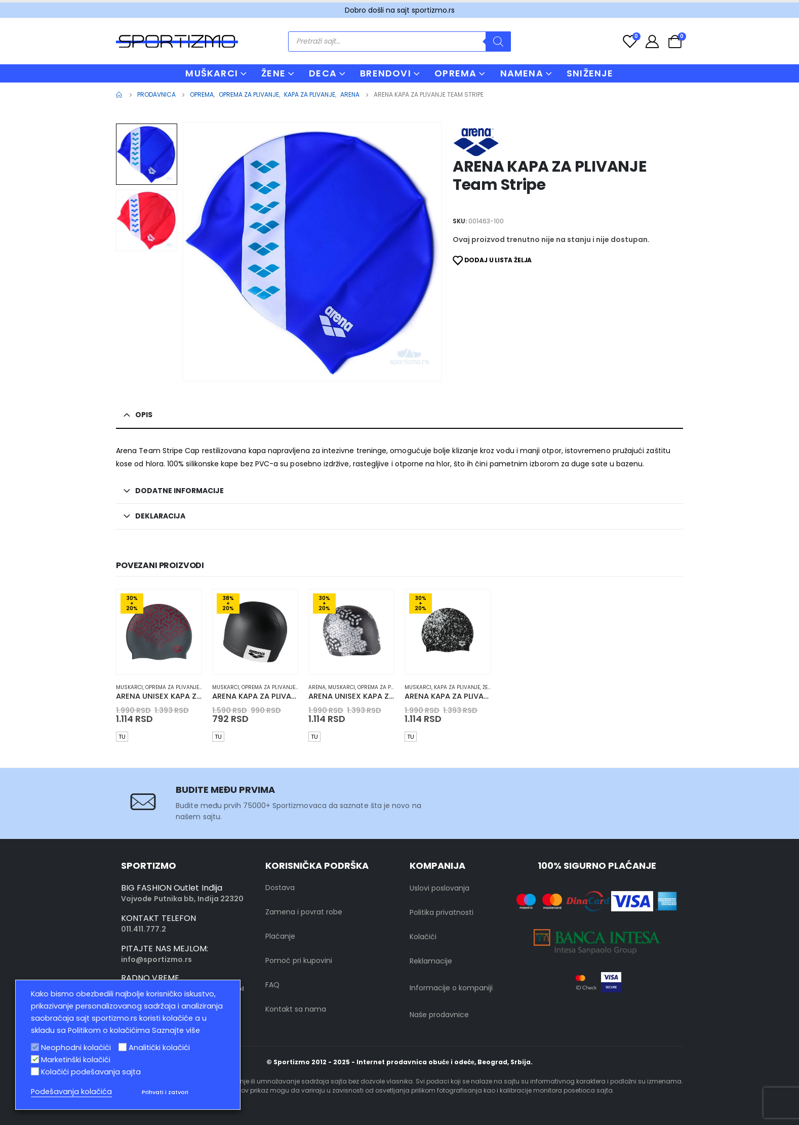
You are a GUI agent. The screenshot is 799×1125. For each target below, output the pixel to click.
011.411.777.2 (143, 929)
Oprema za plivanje (172, 687)
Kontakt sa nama (295, 1009)
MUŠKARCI (211, 73)
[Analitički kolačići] (122, 1047)
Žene (488, 687)
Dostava (280, 887)
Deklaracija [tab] (160, 516)
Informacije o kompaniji (451, 988)
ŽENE (273, 73)
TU (122, 737)
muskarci (129, 687)
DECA (323, 73)
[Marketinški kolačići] (35, 1059)
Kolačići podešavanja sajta (91, 1072)
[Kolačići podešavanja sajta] (35, 1071)
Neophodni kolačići (76, 1047)
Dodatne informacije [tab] (179, 491)
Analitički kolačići (159, 1047)
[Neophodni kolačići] (35, 1047)
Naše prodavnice (439, 1015)
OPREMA (455, 73)
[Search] (498, 41)
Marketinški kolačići (75, 1060)
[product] (159, 631)
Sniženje (590, 73)
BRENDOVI (385, 73)
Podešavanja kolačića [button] (71, 1092)
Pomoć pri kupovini (298, 960)
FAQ (272, 985)
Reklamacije (431, 961)
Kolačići (423, 937)
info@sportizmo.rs (156, 959)
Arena (317, 687)
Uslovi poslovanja (439, 888)
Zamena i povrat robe (303, 912)
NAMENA (521, 73)
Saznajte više (176, 1030)
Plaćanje (280, 936)
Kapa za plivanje (457, 687)
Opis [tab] (143, 415)
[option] (146, 154)
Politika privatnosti (441, 912)
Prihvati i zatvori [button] (165, 1092)
